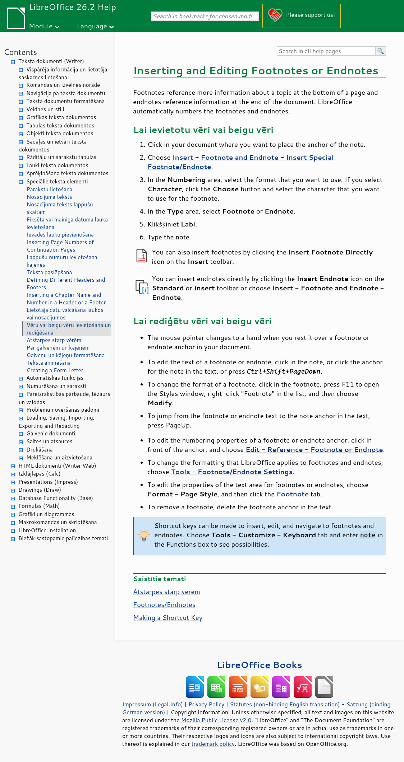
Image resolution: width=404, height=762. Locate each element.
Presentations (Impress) (48, 482)
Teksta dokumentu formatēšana (65, 101)
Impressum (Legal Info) (152, 704)
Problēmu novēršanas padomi (62, 409)
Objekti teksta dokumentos (59, 133)
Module (40, 26)
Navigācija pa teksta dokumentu (65, 93)
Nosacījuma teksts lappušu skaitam (60, 208)
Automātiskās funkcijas (54, 378)
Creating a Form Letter (55, 370)
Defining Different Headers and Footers (66, 283)
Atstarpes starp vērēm (54, 340)
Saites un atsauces (49, 441)
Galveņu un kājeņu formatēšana (66, 355)
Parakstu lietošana (49, 189)
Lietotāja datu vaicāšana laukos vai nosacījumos (65, 313)
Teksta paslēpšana (49, 272)
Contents (20, 51)
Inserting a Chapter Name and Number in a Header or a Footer (66, 298)
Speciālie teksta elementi (57, 181)
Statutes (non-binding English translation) (285, 704)
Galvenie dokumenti (50, 433)
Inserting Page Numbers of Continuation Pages (60, 245)
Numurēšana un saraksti (56, 386)
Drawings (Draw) (39, 490)
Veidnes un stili (45, 109)
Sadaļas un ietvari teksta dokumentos (53, 146)
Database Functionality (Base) (55, 498)
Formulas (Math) (39, 506)
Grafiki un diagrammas (46, 514)
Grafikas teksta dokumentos (61, 117)
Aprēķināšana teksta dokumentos (67, 173)
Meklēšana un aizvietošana (59, 457)
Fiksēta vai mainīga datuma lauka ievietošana (67, 223)
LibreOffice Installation (47, 530)
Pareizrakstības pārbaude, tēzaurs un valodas (64, 398)
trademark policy (213, 744)
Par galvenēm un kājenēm (58, 347)
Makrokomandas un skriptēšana (57, 522)
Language (92, 26)
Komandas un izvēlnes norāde (63, 85)
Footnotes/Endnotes (164, 604)
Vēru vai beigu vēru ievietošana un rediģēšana (69, 328)
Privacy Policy (206, 704)
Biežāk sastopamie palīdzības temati (63, 538)
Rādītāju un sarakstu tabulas (61, 157)
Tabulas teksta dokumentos (60, 125)
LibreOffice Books (259, 664)
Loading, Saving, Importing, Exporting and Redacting (57, 422)
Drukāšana (39, 449)
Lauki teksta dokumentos (57, 165)
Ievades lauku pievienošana (60, 234)
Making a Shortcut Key (167, 617)
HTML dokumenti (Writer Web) (57, 465)
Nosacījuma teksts (49, 197)
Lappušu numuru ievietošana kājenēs (62, 260)
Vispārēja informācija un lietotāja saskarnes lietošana (63, 73)
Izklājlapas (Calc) (39, 473)
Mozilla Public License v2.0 (216, 720)
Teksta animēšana (49, 362)
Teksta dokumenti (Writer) (51, 61)
